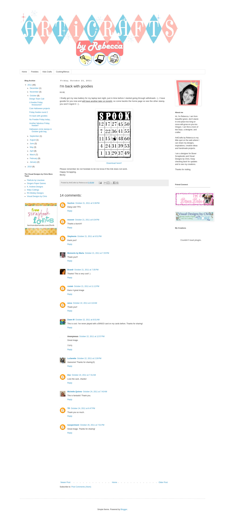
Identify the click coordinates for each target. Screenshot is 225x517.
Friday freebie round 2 (38, 112)
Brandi (70, 270)
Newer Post (65, 482)
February (34, 158)
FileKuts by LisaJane (36, 180)
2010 (30, 167)
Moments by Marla (75, 253)
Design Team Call (36, 99)
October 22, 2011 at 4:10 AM (85, 303)
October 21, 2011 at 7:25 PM (97, 253)
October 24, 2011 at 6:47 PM (83, 408)
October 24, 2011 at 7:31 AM (84, 375)
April (32, 151)
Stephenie (71, 236)
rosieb (70, 286)
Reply (69, 211)
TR (68, 408)
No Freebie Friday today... (40, 119)
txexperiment (73, 425)
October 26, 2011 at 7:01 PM (92, 425)
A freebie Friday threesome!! (36, 103)
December (34, 88)
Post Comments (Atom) (81, 487)
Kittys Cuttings (33, 190)
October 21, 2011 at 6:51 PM (89, 236)
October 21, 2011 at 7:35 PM (86, 270)
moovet (70, 220)
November (34, 92)
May (32, 147)
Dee (69, 375)
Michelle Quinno (74, 392)
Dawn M (70, 320)
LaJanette (71, 358)
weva (69, 303)
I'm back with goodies (38, 116)
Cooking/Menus (62, 72)
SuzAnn (70, 203)
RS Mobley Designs (35, 193)
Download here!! (114, 163)
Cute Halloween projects (39, 108)
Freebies (35, 72)
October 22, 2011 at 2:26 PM (89, 358)
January (33, 162)
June (32, 143)
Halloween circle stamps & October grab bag (40, 130)
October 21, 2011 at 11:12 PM (86, 286)
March (33, 155)
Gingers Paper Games (36, 183)
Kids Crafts (47, 72)
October (33, 96)
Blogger (124, 509)
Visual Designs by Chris (37, 196)
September (35, 136)
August (33, 140)
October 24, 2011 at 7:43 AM (95, 392)
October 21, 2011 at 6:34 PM (87, 220)
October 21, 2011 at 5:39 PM (87, 203)
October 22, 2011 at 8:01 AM (87, 320)
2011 (30, 85)
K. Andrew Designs (35, 187)
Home (24, 72)
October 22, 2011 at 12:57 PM (91, 336)
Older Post (163, 482)
